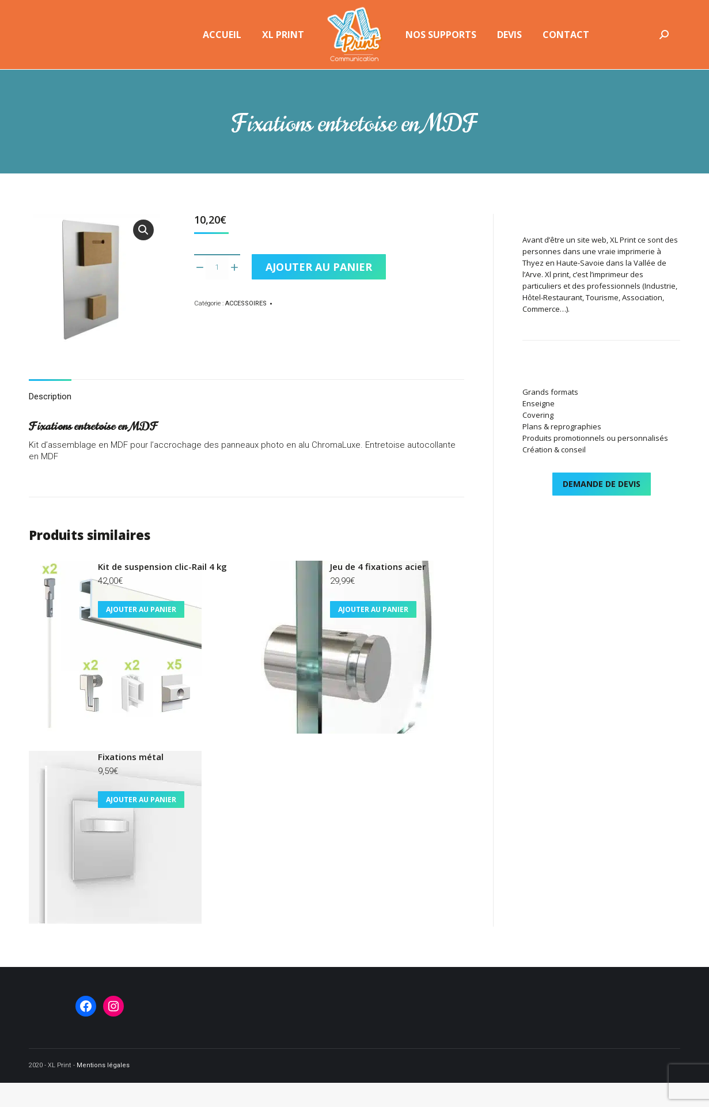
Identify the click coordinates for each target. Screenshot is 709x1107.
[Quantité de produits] (217, 291)
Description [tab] (50, 420)
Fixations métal (131, 781)
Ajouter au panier (319, 291)
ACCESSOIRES (246, 327)
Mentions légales (103, 1089)
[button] (143, 254)
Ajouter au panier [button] (141, 633)
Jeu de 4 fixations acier (378, 590)
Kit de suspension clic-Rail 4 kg (162, 590)
